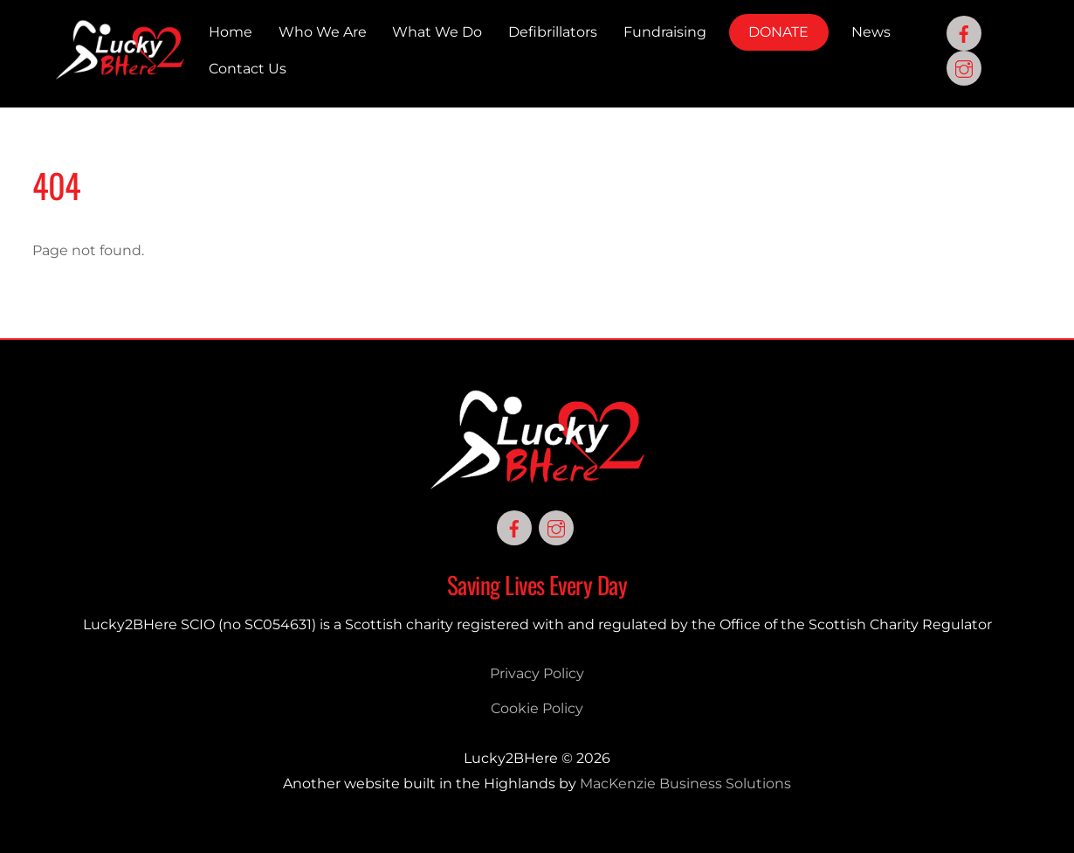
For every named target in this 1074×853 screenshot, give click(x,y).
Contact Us (247, 68)
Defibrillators (552, 32)
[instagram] (964, 67)
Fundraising (664, 32)
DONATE (778, 32)
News (871, 32)
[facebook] (964, 32)
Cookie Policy (537, 708)
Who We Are (323, 32)
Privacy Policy (537, 673)
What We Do (437, 32)
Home (230, 32)
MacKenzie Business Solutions (685, 783)
